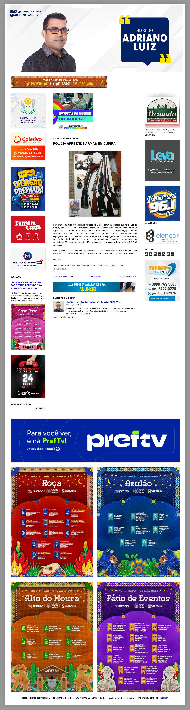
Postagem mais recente (63, 276)
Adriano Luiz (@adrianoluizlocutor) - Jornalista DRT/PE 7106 (95, 302)
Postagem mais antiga (127, 276)
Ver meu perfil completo (63, 317)
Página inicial (95, 276)
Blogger (164, 698)
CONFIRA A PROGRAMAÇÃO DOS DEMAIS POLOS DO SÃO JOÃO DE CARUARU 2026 (26, 285)
